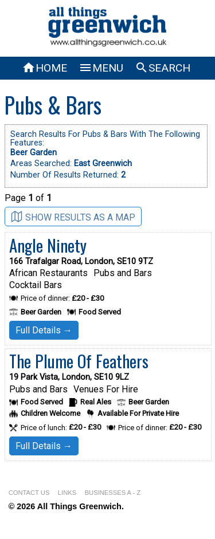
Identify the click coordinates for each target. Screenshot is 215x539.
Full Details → (43, 330)
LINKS (67, 492)
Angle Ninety (48, 245)
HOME (44, 67)
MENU (101, 67)
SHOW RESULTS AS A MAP (73, 217)
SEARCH (162, 67)
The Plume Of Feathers (78, 361)
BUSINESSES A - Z (113, 492)
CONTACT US (29, 492)
